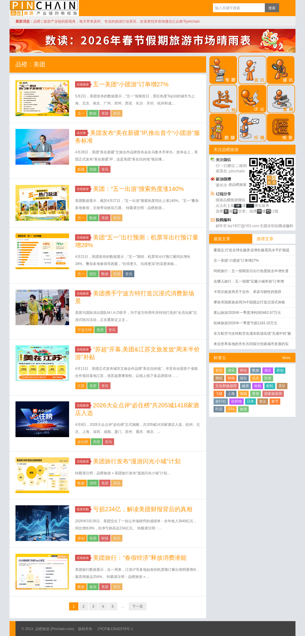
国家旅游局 (273, 394)
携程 (218, 378)
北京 (255, 378)
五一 (81, 113)
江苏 (81, 386)
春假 (93, 587)
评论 (243, 370)
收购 (257, 386)
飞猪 (218, 394)
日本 (250, 401)
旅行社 (220, 401)
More (286, 358)
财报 (104, 538)
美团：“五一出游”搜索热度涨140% (138, 189)
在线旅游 (84, 84)
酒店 (267, 370)
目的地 (236, 401)
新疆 (81, 169)
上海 (231, 394)
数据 (93, 113)
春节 (274, 401)
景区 (282, 386)
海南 (243, 394)
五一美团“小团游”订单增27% (130, 84)
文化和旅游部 (226, 386)
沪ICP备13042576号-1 (115, 629)
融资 (245, 386)
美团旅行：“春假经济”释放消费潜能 (139, 557)
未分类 (82, 133)
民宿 (218, 409)
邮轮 (269, 386)
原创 (81, 538)
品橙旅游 (44, 8)
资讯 (116, 113)
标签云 (220, 357)
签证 (262, 401)
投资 (267, 378)
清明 (93, 483)
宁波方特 (84, 330)
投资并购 (84, 509)
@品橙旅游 (237, 185)
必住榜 (82, 442)
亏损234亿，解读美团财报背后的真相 (142, 509)
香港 (255, 394)
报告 (93, 274)
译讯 (231, 370)
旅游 (243, 409)
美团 (104, 113)
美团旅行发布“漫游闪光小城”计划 (136, 461)
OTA (231, 409)
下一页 (137, 606)
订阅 (285, 7)
